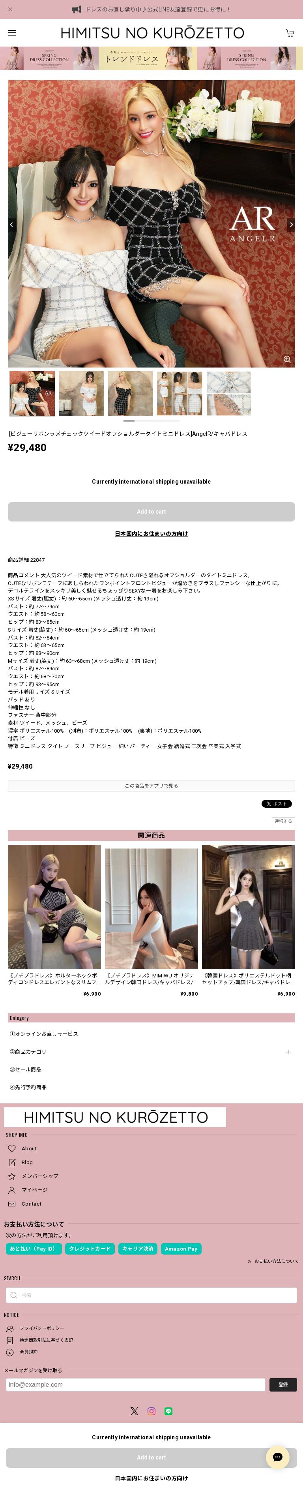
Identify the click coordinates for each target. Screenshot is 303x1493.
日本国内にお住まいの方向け (151, 534)
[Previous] (12, 225)
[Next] (291, 225)
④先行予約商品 (28, 1087)
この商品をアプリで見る (151, 786)
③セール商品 (25, 1070)
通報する (283, 821)
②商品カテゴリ (28, 1052)
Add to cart (151, 511)
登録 (283, 1385)
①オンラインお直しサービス (44, 1034)
